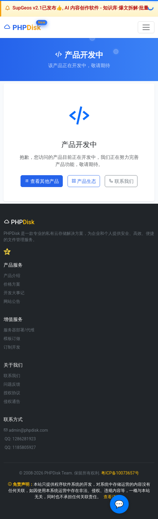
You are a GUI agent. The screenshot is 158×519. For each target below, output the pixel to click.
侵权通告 (12, 401)
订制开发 (12, 347)
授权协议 (12, 392)
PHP (22, 26)
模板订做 (12, 338)
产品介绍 (12, 275)
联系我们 (121, 180)
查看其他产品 (41, 180)
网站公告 (12, 301)
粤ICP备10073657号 (120, 473)
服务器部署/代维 (19, 329)
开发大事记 (14, 292)
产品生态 (83, 180)
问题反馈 (12, 384)
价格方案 (12, 284)
